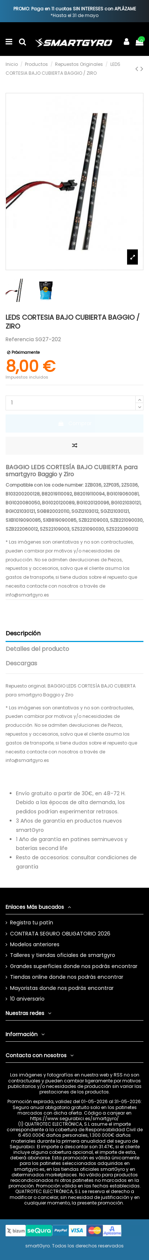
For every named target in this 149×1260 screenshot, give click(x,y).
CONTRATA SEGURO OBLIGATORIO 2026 (60, 933)
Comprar (75, 423)
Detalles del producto (37, 649)
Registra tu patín (31, 922)
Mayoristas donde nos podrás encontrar (62, 988)
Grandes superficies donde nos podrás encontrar (73, 966)
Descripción (23, 633)
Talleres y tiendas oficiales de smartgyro (62, 955)
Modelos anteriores (34, 944)
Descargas (21, 663)
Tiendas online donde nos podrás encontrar (66, 977)
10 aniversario (27, 998)
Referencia (20, 339)
